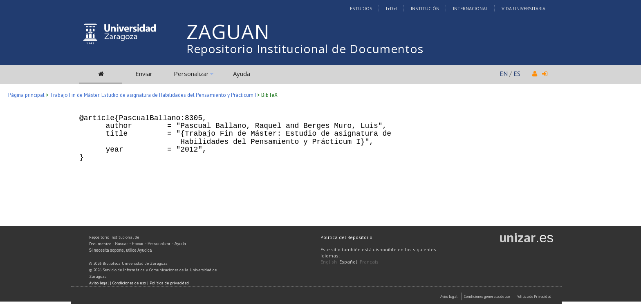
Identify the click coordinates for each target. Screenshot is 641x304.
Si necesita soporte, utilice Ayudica (120, 250)
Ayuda (241, 73)
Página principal (26, 95)
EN (504, 73)
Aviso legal (99, 283)
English (328, 262)
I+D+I (391, 8)
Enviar (143, 73)
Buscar (121, 243)
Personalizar (191, 73)
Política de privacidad (169, 283)
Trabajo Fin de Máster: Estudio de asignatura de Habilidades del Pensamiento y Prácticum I (153, 95)
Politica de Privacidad (533, 296)
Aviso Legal (448, 296)
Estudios (361, 8)
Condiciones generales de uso (487, 296)
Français (369, 262)
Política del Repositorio (346, 237)
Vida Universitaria (523, 8)
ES (516, 73)
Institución (425, 8)
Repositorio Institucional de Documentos (305, 48)
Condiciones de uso (129, 283)
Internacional (470, 8)
